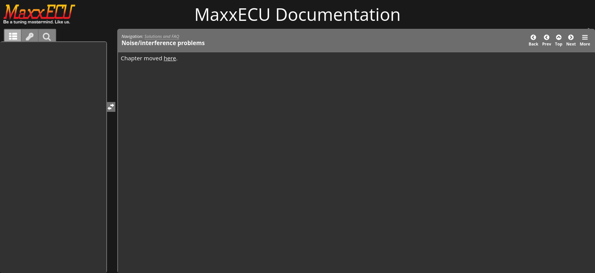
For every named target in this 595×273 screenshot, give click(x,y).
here (170, 58)
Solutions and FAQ (162, 36)
